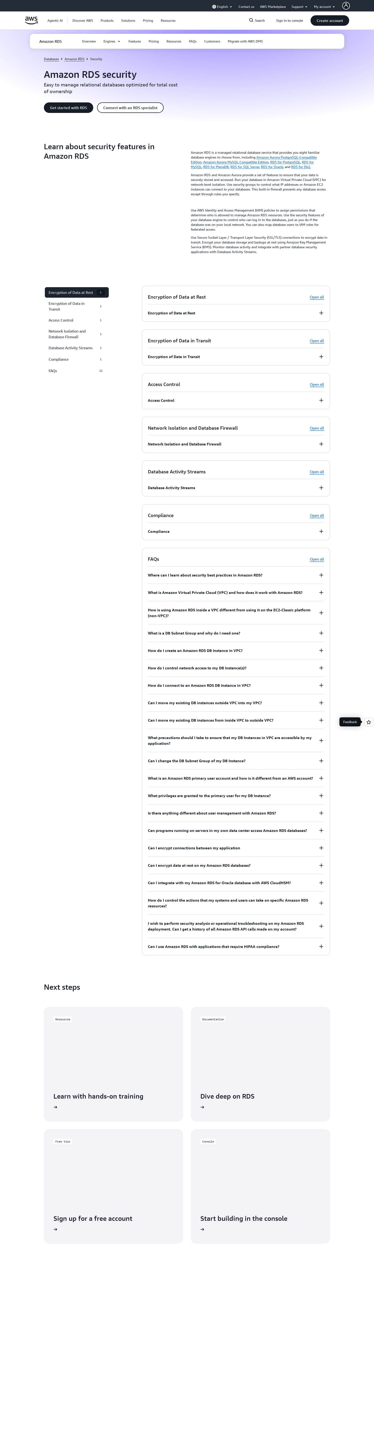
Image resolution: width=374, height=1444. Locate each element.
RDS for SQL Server (244, 167)
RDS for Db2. (301, 167)
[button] (83, 20)
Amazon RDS (74, 59)
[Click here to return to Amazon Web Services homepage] (31, 23)
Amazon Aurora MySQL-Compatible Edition (236, 162)
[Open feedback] (368, 722)
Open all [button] (317, 297)
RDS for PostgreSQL (285, 162)
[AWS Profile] (346, 6)
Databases (51, 59)
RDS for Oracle (272, 167)
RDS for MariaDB (216, 167)
